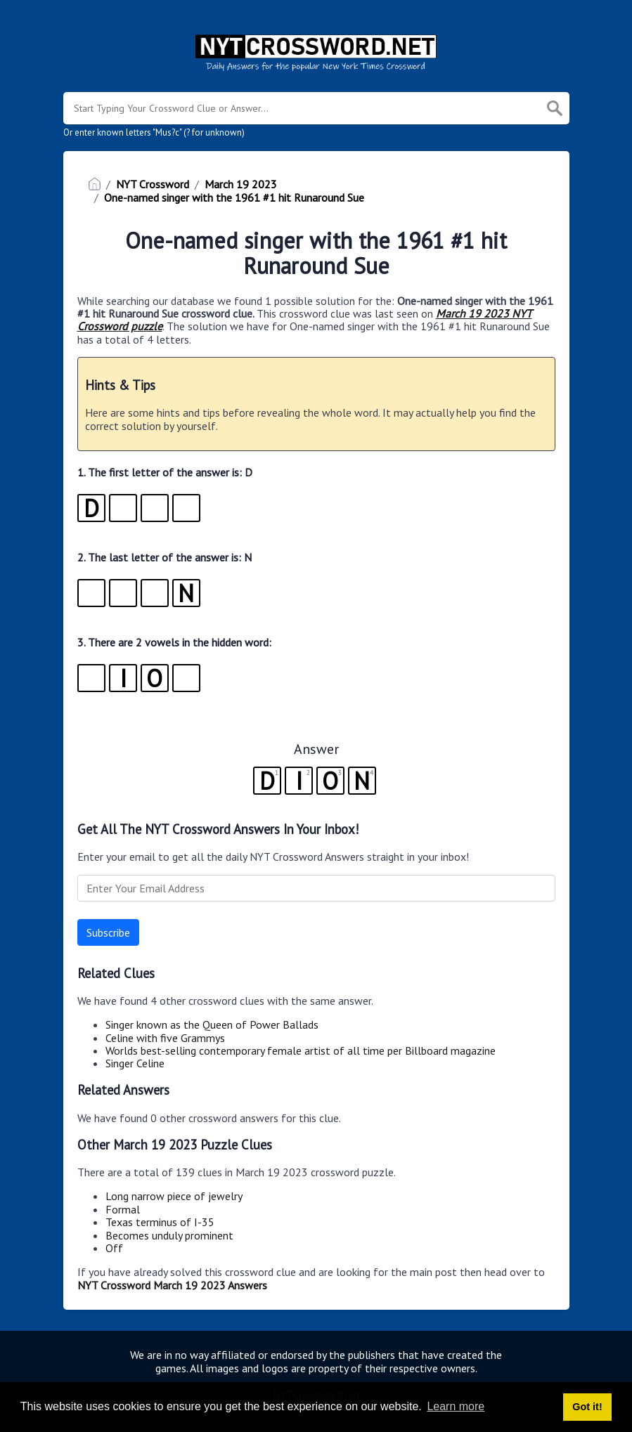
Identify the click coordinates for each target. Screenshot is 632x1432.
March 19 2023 (241, 184)
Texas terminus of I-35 (159, 1222)
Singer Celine (135, 1063)
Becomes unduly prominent (169, 1235)
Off (114, 1248)
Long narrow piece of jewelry (174, 1196)
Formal (122, 1209)
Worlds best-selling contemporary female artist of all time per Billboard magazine (300, 1050)
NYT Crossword (152, 184)
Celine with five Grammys (165, 1038)
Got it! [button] (587, 1406)
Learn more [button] (455, 1406)
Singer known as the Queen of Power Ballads (211, 1024)
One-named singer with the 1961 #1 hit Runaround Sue (234, 197)
